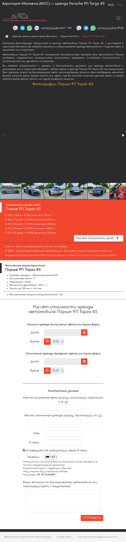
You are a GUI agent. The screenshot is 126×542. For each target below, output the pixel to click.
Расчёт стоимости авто (97, 238)
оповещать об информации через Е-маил (55, 450)
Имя (36, 433)
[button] (123, 135)
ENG (120, 5)
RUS (111, 5)
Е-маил (34, 442)
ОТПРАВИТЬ (92, 518)
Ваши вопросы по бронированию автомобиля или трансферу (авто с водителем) (60, 484)
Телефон (33, 457)
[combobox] (51, 457)
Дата (35, 332)
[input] (62, 332)
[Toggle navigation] (118, 18)
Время (34, 341)
